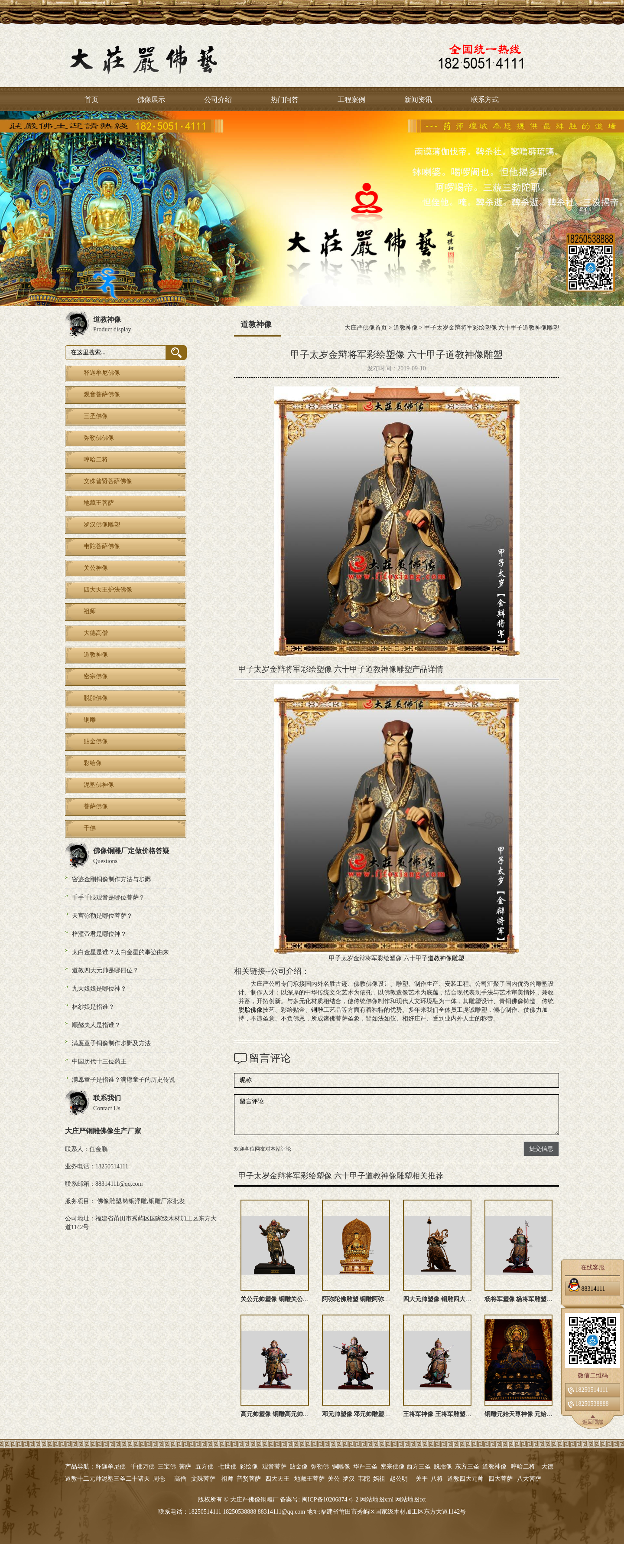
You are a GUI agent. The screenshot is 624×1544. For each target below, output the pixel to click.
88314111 (586, 1287)
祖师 (227, 1478)
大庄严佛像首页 (365, 327)
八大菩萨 (529, 1478)
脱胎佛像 (250, 1010)
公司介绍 (218, 99)
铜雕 (317, 1010)
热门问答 (285, 99)
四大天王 (277, 1478)
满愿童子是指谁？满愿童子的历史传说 (123, 1079)
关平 (422, 1478)
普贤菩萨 (249, 1478)
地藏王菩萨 (309, 1478)
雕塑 (458, 958)
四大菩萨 (500, 1478)
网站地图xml (377, 1499)
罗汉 (349, 1478)
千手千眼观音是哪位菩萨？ (108, 897)
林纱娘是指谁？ (93, 1007)
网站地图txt (410, 1499)
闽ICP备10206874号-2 (329, 1499)
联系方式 (485, 99)
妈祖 (379, 1478)
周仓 (159, 1478)
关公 (334, 1478)
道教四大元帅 (465, 1478)
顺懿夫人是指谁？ (96, 1025)
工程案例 (351, 99)
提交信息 (541, 1148)
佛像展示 (151, 99)
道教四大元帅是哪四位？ (105, 970)
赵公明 (399, 1478)
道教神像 (405, 327)
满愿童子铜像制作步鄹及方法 (111, 1043)
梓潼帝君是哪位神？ (99, 934)
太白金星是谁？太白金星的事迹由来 (120, 952)
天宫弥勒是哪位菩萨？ (102, 916)
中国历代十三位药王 (99, 1061)
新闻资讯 (418, 99)
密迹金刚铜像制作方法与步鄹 (111, 879)
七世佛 (227, 1466)
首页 (91, 99)
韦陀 (364, 1478)
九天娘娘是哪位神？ (99, 988)
